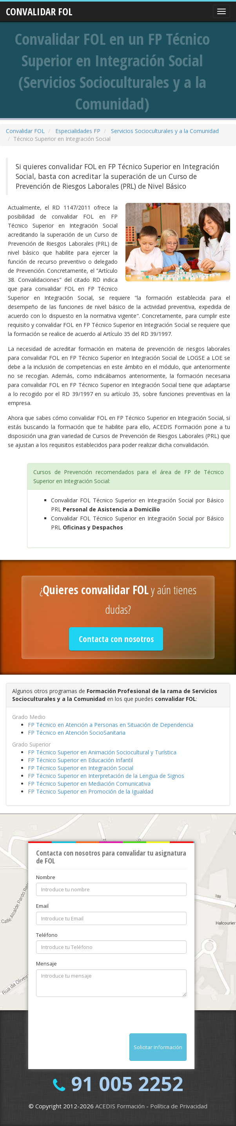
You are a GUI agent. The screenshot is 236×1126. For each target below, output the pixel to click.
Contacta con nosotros (116, 638)
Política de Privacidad (178, 1106)
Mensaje (46, 963)
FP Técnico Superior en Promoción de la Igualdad (90, 791)
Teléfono (47, 934)
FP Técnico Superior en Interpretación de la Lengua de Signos (106, 775)
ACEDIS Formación (120, 1106)
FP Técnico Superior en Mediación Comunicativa (89, 783)
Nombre (45, 877)
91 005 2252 (127, 1083)
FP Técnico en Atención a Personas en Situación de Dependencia (110, 724)
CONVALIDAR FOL (39, 9)
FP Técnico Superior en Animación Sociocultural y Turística (102, 752)
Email (42, 905)
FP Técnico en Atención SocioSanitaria (76, 732)
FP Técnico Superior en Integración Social (80, 768)
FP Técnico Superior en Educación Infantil (80, 760)
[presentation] (95, 1018)
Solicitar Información (158, 1047)
